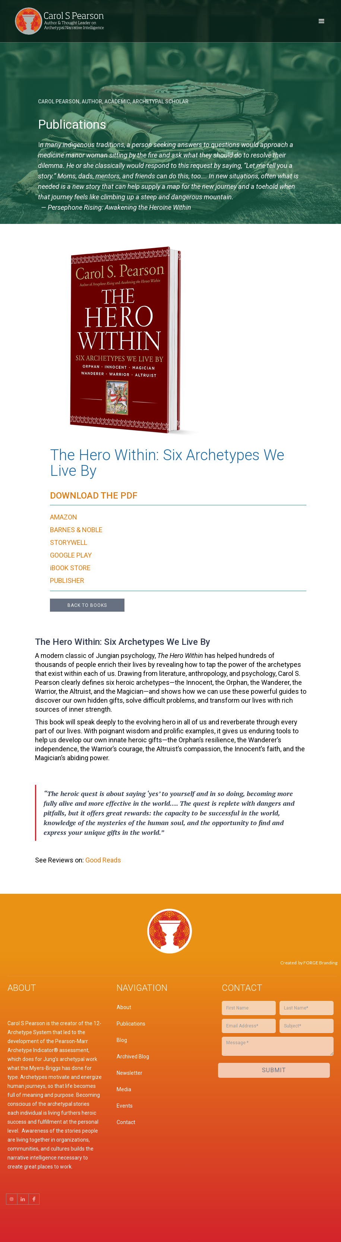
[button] (322, 21)
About (124, 1007)
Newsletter (129, 1073)
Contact (126, 1122)
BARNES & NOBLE (76, 530)
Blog (122, 1040)
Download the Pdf (94, 495)
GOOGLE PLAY (71, 555)
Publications (131, 1024)
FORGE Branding (320, 962)
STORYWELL (68, 542)
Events (125, 1106)
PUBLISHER (67, 580)
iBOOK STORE (70, 568)
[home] (61, 21)
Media (124, 1089)
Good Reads (102, 860)
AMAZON (63, 517)
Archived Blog (133, 1057)
